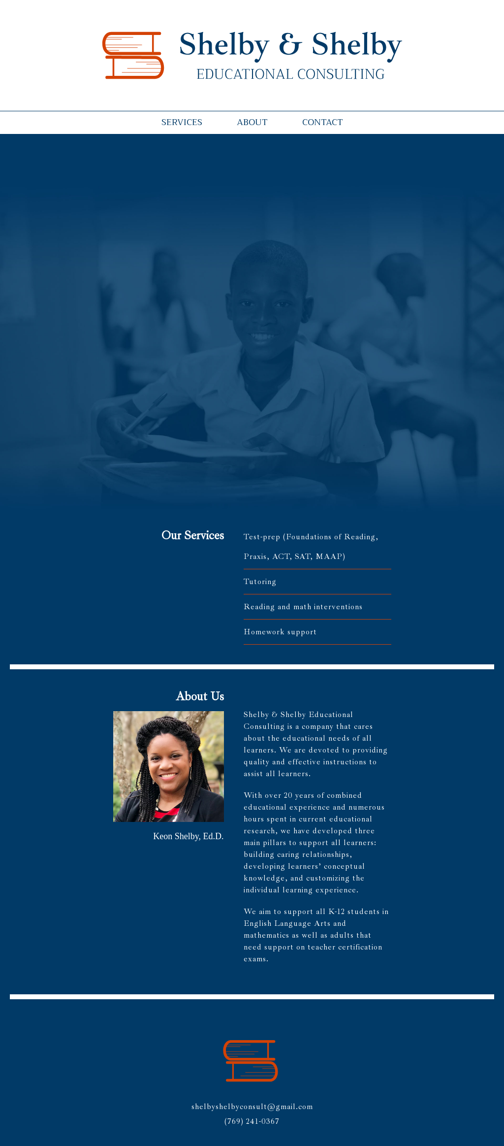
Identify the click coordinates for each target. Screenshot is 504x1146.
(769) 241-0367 (252, 1121)
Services (181, 122)
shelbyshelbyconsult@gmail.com (252, 1107)
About (252, 122)
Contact (322, 122)
